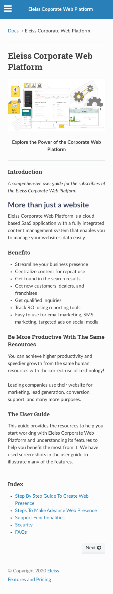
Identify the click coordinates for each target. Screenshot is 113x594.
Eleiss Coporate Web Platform (60, 9)
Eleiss (53, 570)
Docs (13, 31)
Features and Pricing (29, 579)
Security (24, 525)
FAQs (21, 532)
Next (93, 547)
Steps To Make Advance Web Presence (56, 510)
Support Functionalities (39, 517)
